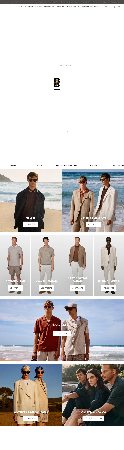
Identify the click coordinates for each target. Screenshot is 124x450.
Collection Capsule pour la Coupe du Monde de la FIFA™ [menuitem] (82, 6)
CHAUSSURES (118, 100)
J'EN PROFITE (31, 158)
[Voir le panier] (119, 7)
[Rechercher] (106, 7)
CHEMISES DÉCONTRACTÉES (66, 100)
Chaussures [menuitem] (47, 6)
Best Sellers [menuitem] (60, 6)
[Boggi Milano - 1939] (10, 7)
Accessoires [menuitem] (38, 6)
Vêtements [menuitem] (30, 6)
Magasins (104, 2)
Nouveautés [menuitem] (22, 6)
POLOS (39, 100)
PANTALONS (92, 100)
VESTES (13, 100)
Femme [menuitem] (54, 6)
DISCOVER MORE (65, 32)
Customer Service (114, 2)
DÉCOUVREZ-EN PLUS (93, 353)
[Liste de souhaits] (115, 7)
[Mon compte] (110, 7)
